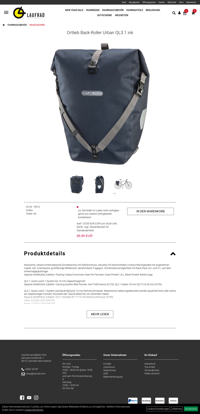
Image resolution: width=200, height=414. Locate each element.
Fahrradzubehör (113, 10)
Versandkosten (151, 370)
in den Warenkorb (150, 211)
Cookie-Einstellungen (158, 408)
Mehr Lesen (100, 314)
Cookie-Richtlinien (33, 409)
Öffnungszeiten (149, 2)
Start (124, 2)
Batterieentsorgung (112, 376)
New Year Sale (74, 10)
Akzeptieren (191, 408)
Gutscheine (104, 15)
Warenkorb (191, 2)
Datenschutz (109, 370)
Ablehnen (177, 408)
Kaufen (162, 2)
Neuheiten (121, 15)
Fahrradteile (134, 10)
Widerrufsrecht (151, 373)
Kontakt (107, 363)
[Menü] (6, 13)
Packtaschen (37, 25)
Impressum (109, 367)
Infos (181, 2)
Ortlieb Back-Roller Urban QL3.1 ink (100, 32)
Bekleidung (153, 10)
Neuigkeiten (134, 2)
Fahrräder (92, 10)
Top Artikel (149, 367)
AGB (105, 373)
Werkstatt (171, 2)
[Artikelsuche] (174, 13)
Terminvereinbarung (82, 376)
